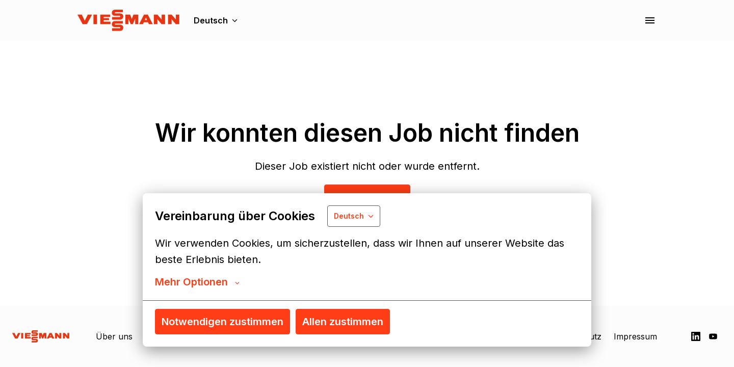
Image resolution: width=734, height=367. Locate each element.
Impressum (635, 336)
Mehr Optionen (197, 282)
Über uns (114, 336)
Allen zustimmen (342, 322)
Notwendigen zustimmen (222, 322)
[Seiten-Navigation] (650, 20)
